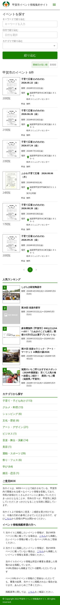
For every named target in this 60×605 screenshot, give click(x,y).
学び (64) (8, 466)
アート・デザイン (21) (15, 427)
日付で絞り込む (10, 29)
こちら (8, 518)
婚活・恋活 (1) (11, 473)
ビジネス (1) (9, 433)
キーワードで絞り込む (14, 19)
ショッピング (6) (12, 414)
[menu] (54, 4)
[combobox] (30, 35)
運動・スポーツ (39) (14, 453)
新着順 (53, 64)
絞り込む (30, 55)
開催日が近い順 (40, 64)
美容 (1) (7, 447)
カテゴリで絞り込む (13, 40)
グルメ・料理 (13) (13, 407)
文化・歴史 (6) (11, 420)
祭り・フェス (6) (12, 460)
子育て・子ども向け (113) (17, 400)
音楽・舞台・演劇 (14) (15, 440)
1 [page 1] (30, 269)
